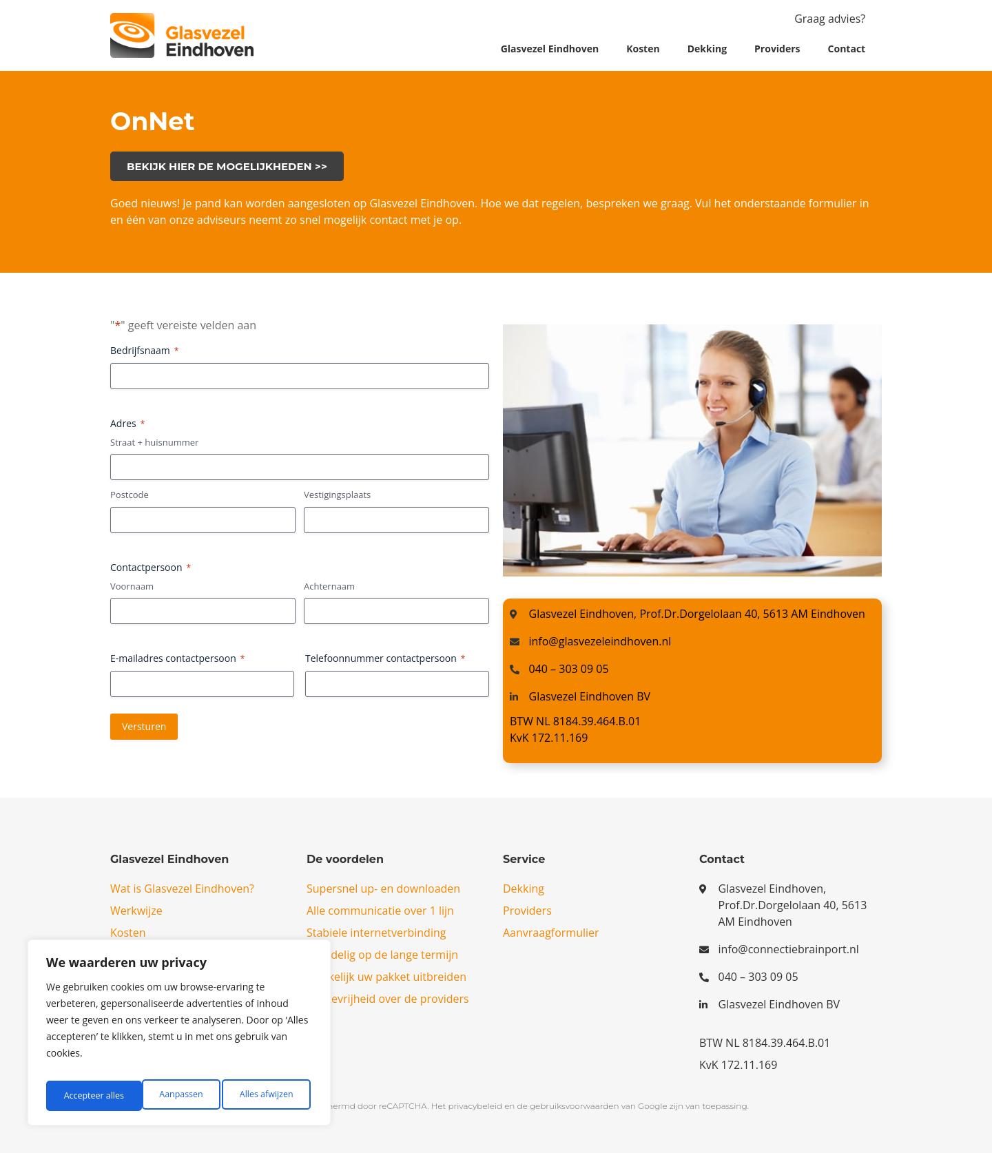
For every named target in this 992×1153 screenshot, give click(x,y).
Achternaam (329, 586)
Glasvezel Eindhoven (550, 48)
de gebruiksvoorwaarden (568, 1106)
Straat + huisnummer (154, 442)
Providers (777, 48)
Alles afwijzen (170, 1095)
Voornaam (132, 586)
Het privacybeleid (466, 1106)
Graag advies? (829, 18)
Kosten (642, 48)
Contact (847, 48)
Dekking (707, 48)
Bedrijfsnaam (144, 350)
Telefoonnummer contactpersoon (385, 658)
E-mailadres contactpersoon (177, 658)
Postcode (129, 494)
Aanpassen (83, 1095)
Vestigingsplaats (337, 494)
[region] (179, 1036)
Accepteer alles (265, 1095)
